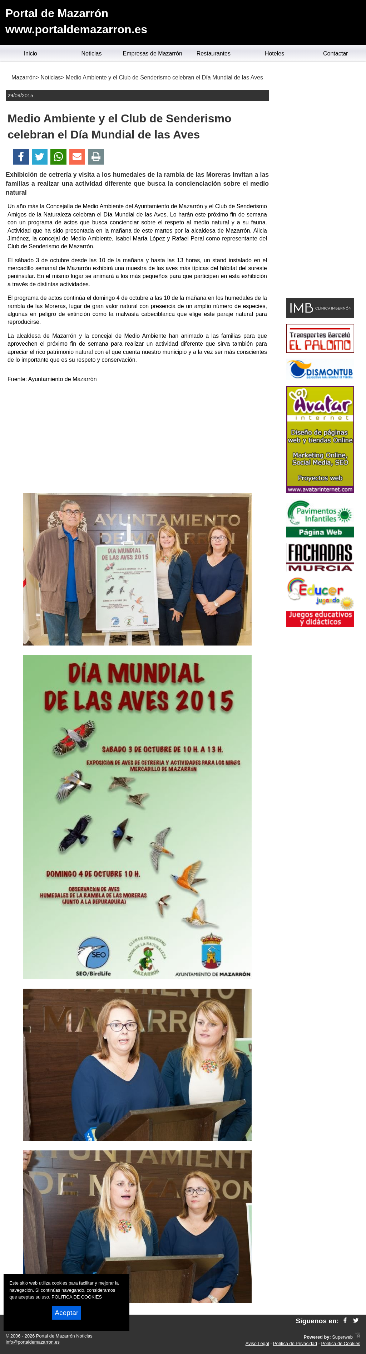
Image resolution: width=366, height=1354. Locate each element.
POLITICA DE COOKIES (76, 1297)
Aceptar (66, 1312)
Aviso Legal (257, 1343)
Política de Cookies (340, 1343)
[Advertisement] (137, 439)
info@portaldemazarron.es (33, 1342)
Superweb (342, 1337)
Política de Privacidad (295, 1343)
